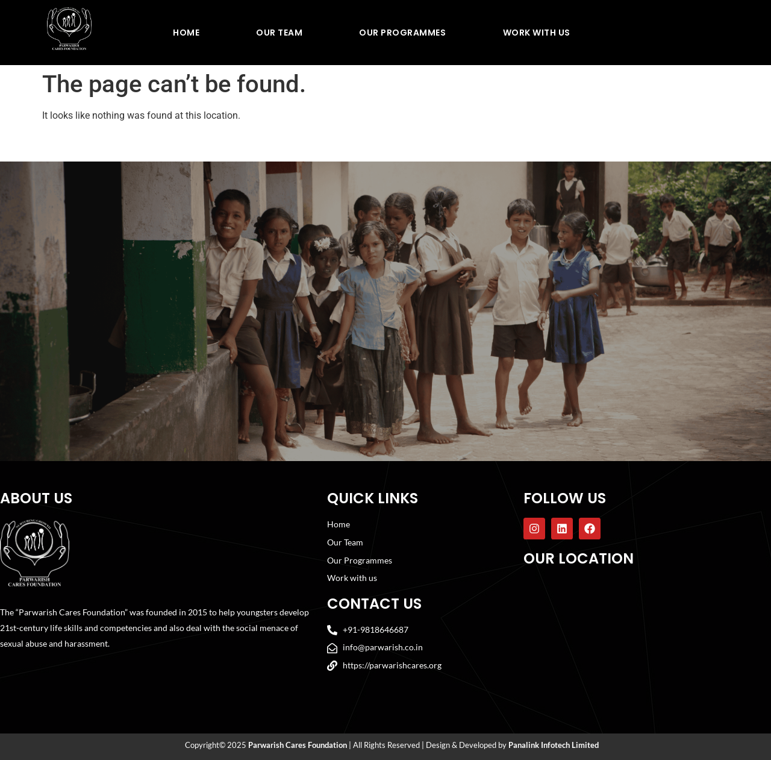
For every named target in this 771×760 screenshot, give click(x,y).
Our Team (279, 33)
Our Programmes (402, 33)
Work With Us (536, 33)
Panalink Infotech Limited (553, 745)
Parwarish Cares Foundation (297, 745)
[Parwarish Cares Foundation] (646, 636)
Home (186, 33)
